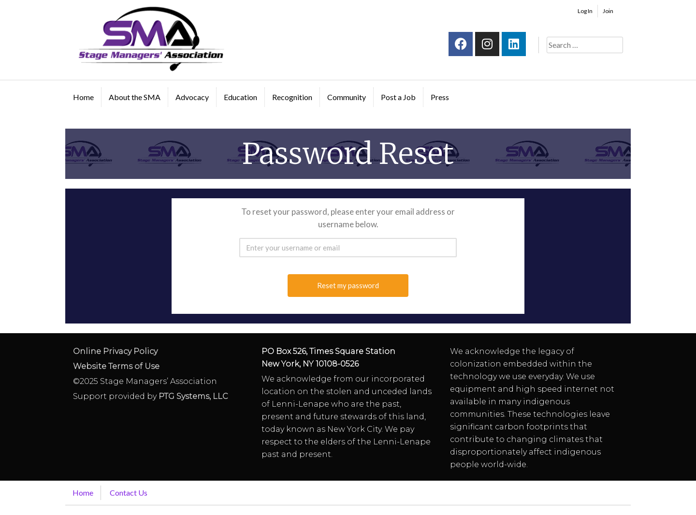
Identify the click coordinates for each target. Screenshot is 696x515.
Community (346, 97)
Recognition (292, 97)
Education (240, 97)
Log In (585, 11)
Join (608, 11)
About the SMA (134, 97)
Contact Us (128, 492)
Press (440, 97)
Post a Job (398, 97)
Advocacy (192, 97)
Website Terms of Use (116, 366)
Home (83, 97)
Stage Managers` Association (150, 38)
